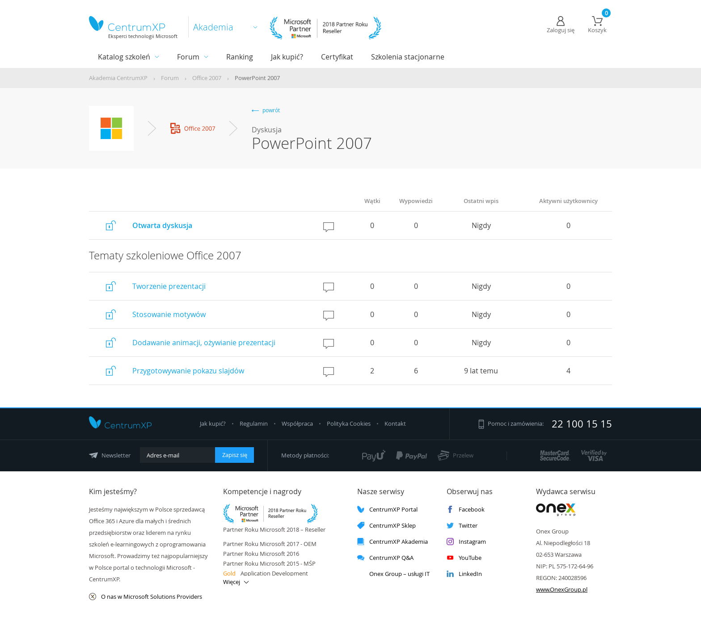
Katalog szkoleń (124, 57)
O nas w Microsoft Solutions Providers (145, 596)
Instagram (466, 541)
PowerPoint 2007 (257, 78)
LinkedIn (464, 574)
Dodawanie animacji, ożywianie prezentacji (203, 342)
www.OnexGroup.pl (561, 589)
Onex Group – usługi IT (393, 574)
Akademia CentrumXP (118, 78)
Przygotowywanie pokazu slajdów (188, 371)
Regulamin (254, 423)
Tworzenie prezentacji (169, 286)
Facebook (466, 509)
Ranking (239, 57)
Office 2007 (206, 78)
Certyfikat (337, 57)
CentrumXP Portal (387, 509)
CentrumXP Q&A (385, 558)
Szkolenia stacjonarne (407, 57)
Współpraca (297, 423)
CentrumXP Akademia (392, 541)
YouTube (464, 558)
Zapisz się (234, 455)
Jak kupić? (287, 57)
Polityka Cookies (349, 423)
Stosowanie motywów (169, 314)
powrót (266, 110)
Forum (188, 57)
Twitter (462, 525)
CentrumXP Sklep (386, 525)
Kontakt (395, 423)
